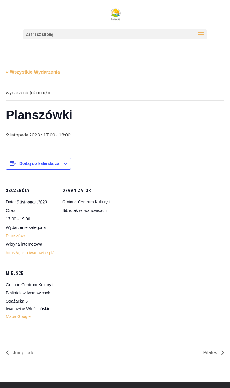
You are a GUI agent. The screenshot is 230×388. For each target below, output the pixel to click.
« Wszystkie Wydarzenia (33, 72)
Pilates (211, 352)
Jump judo (22, 352)
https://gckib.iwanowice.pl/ (30, 252)
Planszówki (16, 235)
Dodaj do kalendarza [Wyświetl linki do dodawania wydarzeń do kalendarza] (39, 163)
